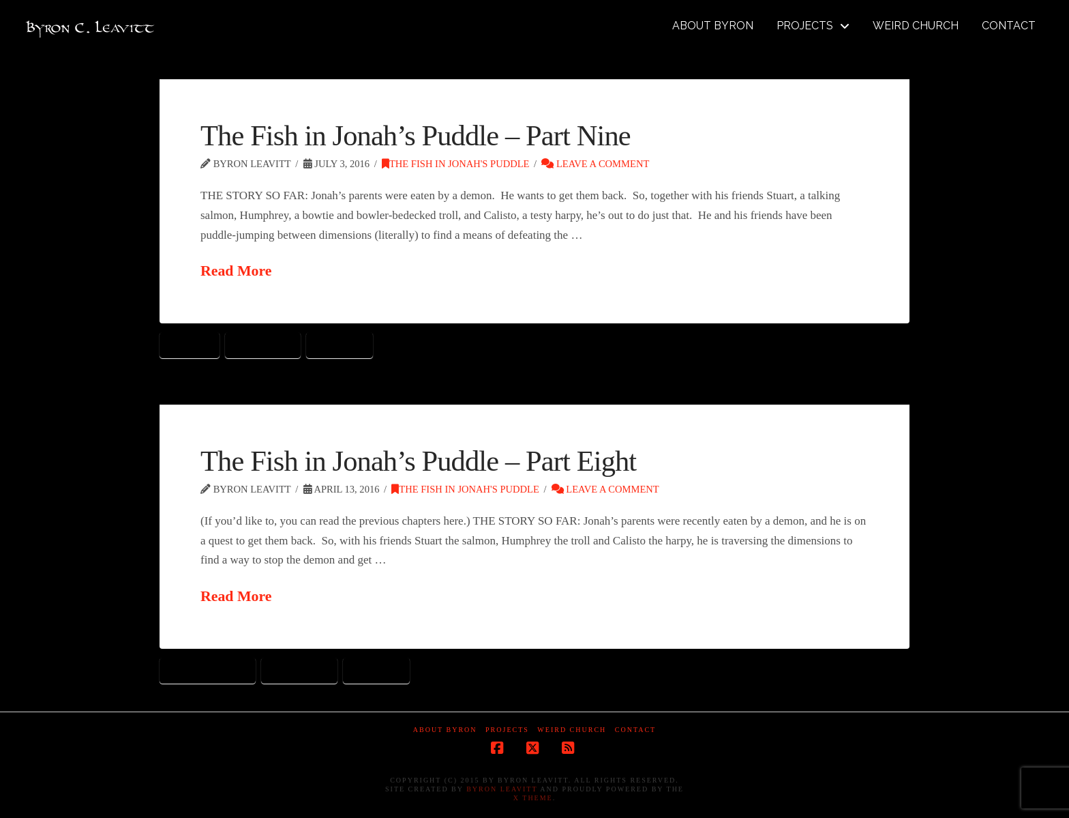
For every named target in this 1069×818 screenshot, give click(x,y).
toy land (339, 344)
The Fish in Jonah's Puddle (455, 163)
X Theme (533, 798)
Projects (507, 729)
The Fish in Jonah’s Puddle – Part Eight (418, 461)
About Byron (445, 729)
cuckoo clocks (207, 669)
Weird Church (571, 729)
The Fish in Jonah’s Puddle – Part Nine (415, 135)
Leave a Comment (595, 163)
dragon (189, 344)
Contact (635, 729)
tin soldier (263, 344)
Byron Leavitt (501, 789)
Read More (235, 271)
